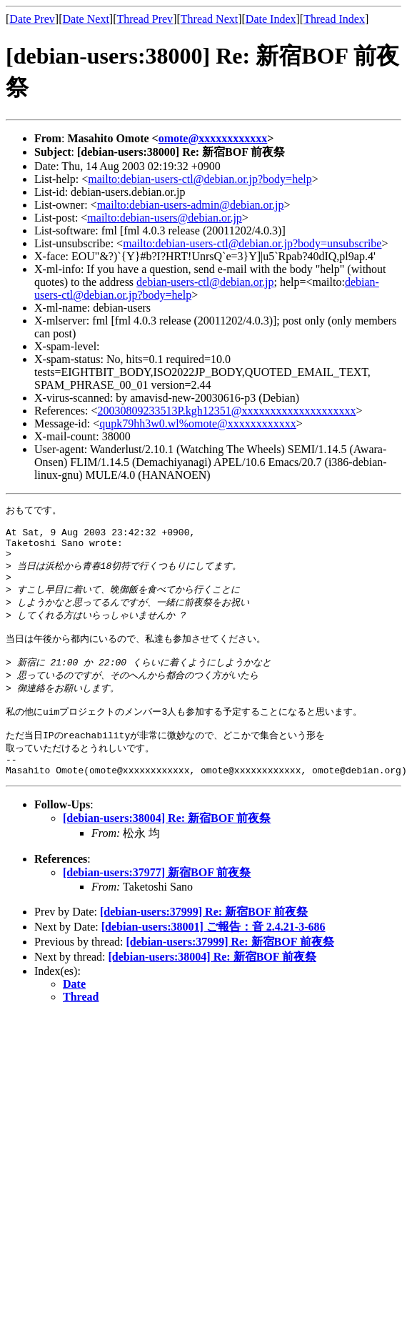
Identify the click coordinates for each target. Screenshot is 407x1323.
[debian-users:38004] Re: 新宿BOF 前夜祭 (167, 850)
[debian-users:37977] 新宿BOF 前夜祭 (157, 904)
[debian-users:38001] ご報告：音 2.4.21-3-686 (213, 959)
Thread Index (334, 19)
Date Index (271, 19)
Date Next (86, 19)
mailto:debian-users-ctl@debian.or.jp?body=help (199, 179)
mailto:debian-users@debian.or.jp (164, 218)
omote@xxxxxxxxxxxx (213, 138)
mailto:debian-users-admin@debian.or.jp (190, 205)
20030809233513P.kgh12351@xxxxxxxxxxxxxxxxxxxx (227, 411)
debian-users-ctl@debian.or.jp (204, 282)
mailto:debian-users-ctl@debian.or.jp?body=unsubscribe (252, 243)
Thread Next (209, 19)
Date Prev (32, 19)
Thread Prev (144, 19)
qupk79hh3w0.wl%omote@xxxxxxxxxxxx (197, 423)
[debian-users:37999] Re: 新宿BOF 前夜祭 (204, 944)
